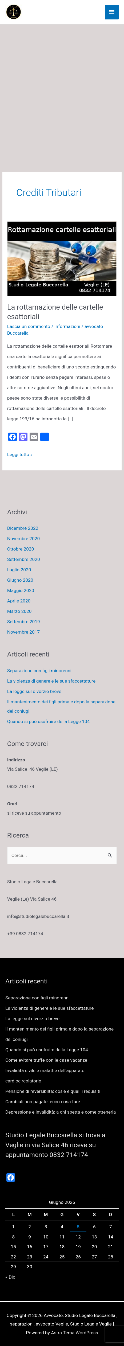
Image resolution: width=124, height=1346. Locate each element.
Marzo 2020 (19, 611)
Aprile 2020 (19, 601)
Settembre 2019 (23, 621)
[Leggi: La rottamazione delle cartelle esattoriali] (62, 258)
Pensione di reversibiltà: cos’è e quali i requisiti (52, 1091)
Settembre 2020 (23, 559)
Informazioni (67, 326)
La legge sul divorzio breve (34, 691)
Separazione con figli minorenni (39, 670)
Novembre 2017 (23, 632)
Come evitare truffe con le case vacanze (46, 1060)
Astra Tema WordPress (74, 1332)
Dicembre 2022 (22, 528)
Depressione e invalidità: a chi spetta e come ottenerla (60, 1112)
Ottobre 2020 (20, 549)
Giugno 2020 (20, 580)
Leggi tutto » (20, 454)
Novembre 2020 (23, 538)
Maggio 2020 (20, 590)
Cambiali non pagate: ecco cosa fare (42, 1101)
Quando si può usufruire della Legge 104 (48, 721)
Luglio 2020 (19, 569)
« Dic (10, 1277)
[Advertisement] (62, 89)
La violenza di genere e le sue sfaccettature (51, 681)
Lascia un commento (28, 326)
